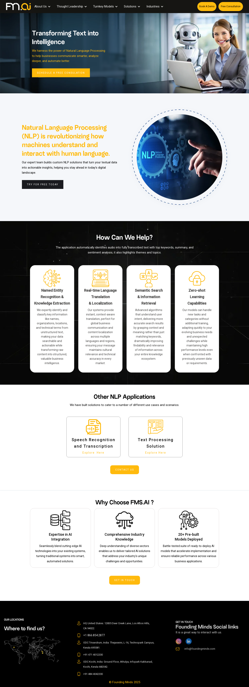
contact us (124, 469)
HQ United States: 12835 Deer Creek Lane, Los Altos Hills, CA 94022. (116, 633)
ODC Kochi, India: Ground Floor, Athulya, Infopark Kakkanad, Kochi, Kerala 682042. (118, 671)
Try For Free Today (42, 184)
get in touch (124, 580)
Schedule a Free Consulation (61, 72)
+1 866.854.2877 (94, 642)
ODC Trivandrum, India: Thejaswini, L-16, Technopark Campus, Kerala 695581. (118, 652)
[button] (43, 6)
